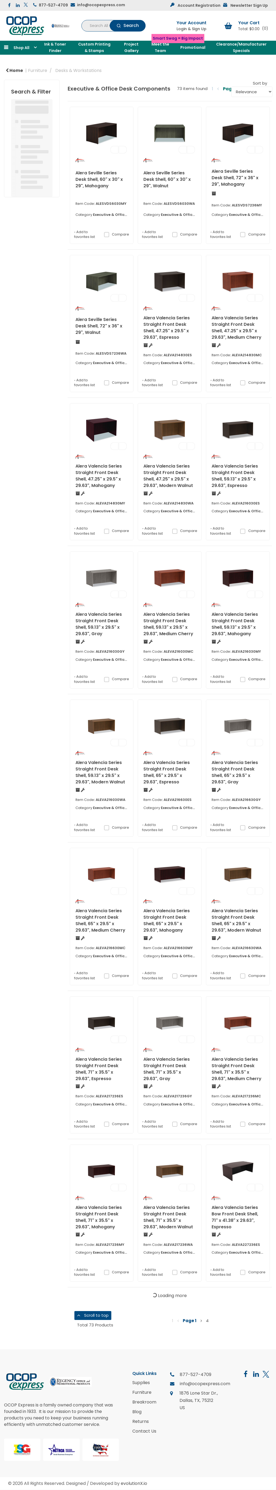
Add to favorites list (84, 235)
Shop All (21, 47)
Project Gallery (131, 47)
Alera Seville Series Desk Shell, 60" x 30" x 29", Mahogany (99, 179)
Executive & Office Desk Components (127, 214)
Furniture (37, 70)
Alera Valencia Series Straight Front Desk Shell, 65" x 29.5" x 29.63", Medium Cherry (100, 920)
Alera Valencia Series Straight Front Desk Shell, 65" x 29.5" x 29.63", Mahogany (166, 920)
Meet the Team (160, 47)
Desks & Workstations (78, 70)
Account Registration (199, 5)
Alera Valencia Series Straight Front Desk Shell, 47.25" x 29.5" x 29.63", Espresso (166, 327)
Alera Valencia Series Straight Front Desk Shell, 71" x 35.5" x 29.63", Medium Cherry (236, 1069)
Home (14, 70)
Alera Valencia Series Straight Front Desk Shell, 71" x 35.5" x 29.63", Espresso (98, 1069)
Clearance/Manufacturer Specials (241, 47)
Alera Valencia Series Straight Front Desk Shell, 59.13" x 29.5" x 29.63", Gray (98, 624)
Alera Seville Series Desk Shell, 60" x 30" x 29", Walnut (167, 179)
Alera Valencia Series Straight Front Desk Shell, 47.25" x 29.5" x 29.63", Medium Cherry (236, 327)
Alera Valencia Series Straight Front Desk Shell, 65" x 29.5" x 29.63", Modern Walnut (236, 920)
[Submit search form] (128, 25)
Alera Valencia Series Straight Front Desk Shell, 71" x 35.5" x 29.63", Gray (166, 1069)
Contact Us (144, 1431)
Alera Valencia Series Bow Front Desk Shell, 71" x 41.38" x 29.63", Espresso (235, 1217)
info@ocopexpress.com (101, 5)
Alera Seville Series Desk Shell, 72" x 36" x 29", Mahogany (235, 177)
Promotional (192, 47)
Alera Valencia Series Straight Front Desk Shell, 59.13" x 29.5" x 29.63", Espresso (235, 476)
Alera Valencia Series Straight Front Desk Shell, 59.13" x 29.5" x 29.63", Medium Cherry (168, 624)
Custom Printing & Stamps (94, 47)
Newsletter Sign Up (249, 5)
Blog (137, 1412)
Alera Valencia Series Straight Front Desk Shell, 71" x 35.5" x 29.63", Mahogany (98, 1217)
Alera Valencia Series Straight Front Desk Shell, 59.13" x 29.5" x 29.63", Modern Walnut (100, 772)
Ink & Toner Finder (55, 47)
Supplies (141, 1383)
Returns (140, 1421)
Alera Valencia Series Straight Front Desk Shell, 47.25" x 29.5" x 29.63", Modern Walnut (168, 476)
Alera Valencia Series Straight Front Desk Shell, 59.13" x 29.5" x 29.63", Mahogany (235, 624)
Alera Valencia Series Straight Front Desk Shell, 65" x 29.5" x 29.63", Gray (235, 772)
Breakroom (144, 1402)
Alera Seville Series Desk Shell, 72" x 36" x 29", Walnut (98, 326)
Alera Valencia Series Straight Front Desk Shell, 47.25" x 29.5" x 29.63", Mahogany (98, 476)
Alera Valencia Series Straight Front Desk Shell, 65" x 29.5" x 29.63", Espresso (166, 772)
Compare (116, 234)
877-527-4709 (53, 5)
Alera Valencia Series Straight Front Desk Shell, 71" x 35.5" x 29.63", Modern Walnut (168, 1217)
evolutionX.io (134, 1483)
